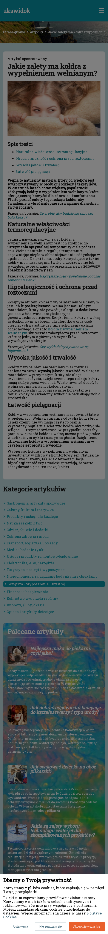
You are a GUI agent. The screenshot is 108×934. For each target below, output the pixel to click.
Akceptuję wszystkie (86, 926)
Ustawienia (20, 926)
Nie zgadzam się (50, 926)
